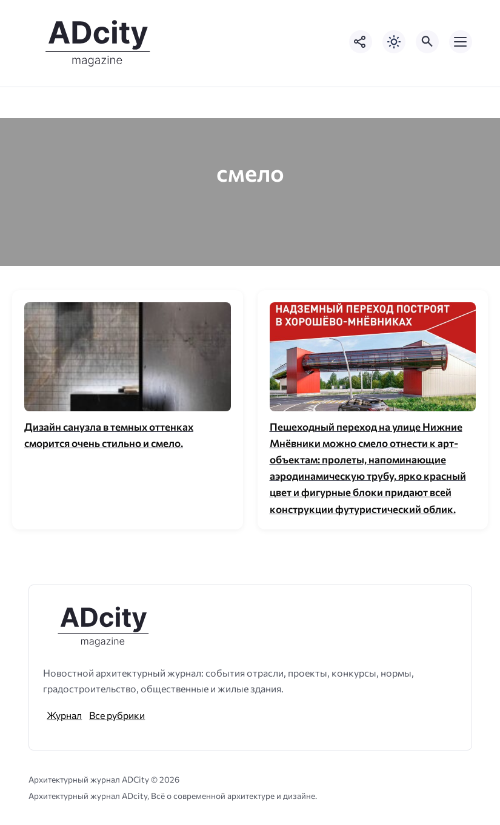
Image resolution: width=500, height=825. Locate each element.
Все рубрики (117, 715)
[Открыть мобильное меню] (460, 41)
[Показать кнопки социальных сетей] (360, 41)
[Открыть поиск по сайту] (427, 41)
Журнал (64, 715)
